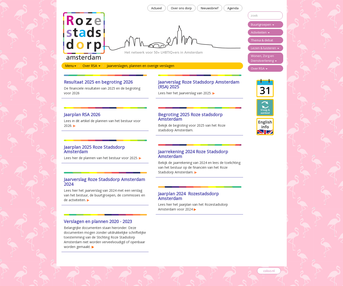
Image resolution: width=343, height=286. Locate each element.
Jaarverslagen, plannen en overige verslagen (140, 65)
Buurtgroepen (262, 24)
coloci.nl (269, 271)
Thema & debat (262, 40)
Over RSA (259, 68)
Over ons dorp (181, 8)
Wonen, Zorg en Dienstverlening (264, 58)
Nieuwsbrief (209, 8)
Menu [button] (70, 65)
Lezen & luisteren (265, 48)
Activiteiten (260, 32)
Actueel (156, 8)
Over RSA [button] (91, 65)
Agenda (233, 8)
